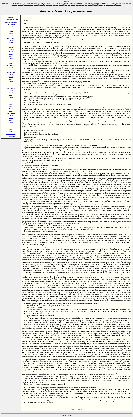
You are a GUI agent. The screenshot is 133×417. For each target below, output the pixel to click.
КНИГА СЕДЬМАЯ (10, 113)
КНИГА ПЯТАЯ (11, 72)
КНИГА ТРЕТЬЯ (11, 49)
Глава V (11, 31)
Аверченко (6, 3)
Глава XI (11, 111)
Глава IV (11, 29)
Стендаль (67, 5)
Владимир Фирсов (81, 5)
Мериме (14, 5)
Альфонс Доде (59, 3)
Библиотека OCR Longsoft (66, 415)
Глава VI (11, 33)
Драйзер (67, 3)
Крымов (112, 3)
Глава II (11, 40)
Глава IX (11, 106)
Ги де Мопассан (28, 5)
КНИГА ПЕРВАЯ (11, 24)
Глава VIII (11, 35)
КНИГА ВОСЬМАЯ (10, 134)
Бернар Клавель (98, 3)
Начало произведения (11, 22)
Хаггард (101, 5)
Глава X (11, 108)
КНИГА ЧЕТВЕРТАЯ (11, 65)
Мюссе (36, 5)
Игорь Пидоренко (58, 5)
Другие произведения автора (10, 19)
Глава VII (11, 63)
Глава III (11, 26)
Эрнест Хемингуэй (109, 5)
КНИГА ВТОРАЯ (11, 38)
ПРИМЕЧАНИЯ (11, 136)
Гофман (47, 3)
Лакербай (118, 3)
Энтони (118, 5)
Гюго (52, 3)
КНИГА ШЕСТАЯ (11, 88)
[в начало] (66, 1)
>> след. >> (79, 17)
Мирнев (20, 5)
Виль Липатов (126, 3)
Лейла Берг (19, 3)
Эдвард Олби (48, 5)
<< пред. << (73, 17)
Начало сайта (10, 17)
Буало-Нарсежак (28, 3)
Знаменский (74, 3)
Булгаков (36, 3)
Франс (95, 5)
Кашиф (90, 3)
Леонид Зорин (83, 3)
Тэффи (73, 5)
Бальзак (12, 3)
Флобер (90, 5)
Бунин (42, 3)
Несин (41, 5)
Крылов (106, 3)
